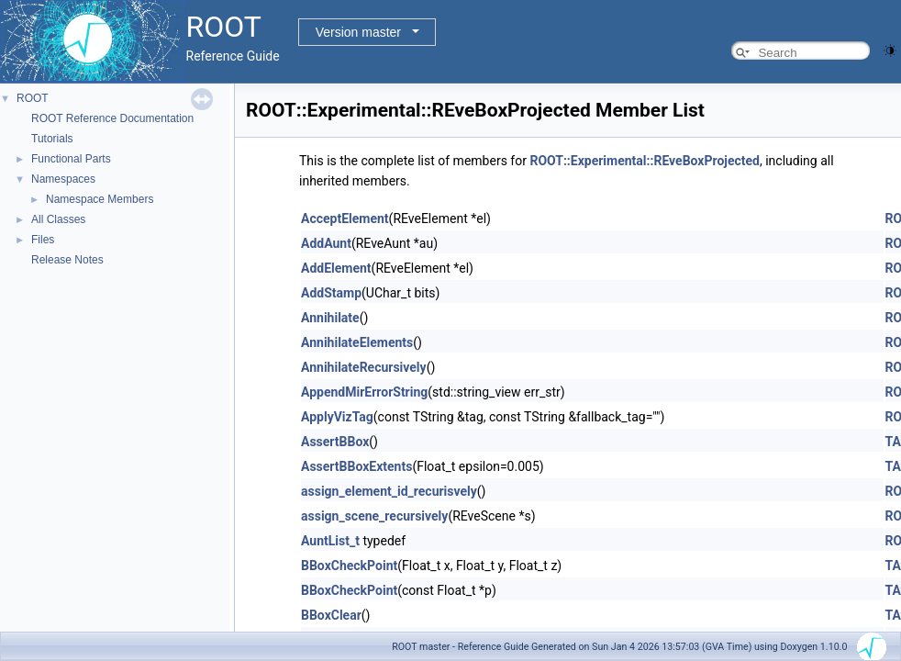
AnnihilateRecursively (364, 367)
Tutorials (52, 138)
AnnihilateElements (357, 342)
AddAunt (326, 243)
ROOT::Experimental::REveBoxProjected (644, 160)
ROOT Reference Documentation (112, 118)
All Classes (58, 219)
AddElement (336, 268)
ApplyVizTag (337, 416)
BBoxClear (331, 615)
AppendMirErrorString (364, 392)
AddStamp (331, 293)
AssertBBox (335, 441)
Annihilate (330, 317)
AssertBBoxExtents (356, 466)
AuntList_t (330, 540)
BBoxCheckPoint (349, 565)
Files (42, 239)
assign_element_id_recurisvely (389, 491)
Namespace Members (99, 199)
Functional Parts (71, 158)
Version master (358, 32)
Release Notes (67, 259)
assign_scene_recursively (374, 516)
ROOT (33, 98)
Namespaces (63, 179)
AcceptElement (345, 218)
